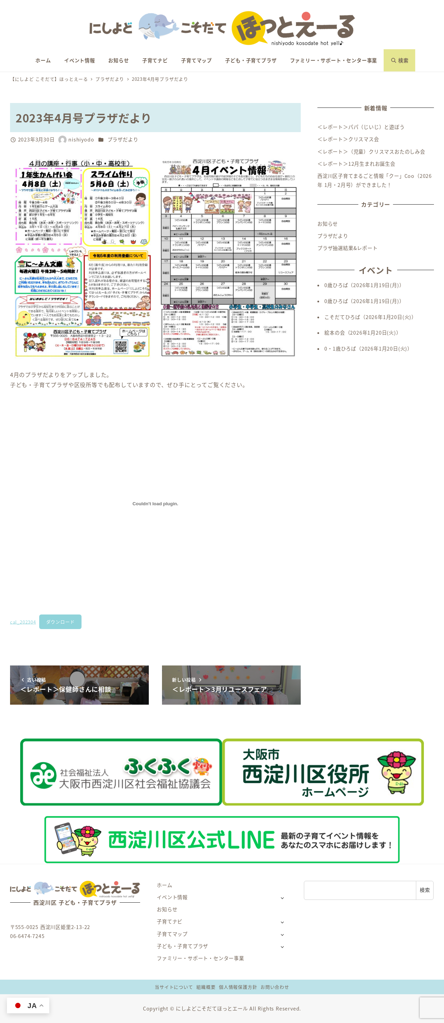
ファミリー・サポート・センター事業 (200, 958)
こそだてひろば (342, 316)
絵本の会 (334, 332)
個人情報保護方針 (238, 986)
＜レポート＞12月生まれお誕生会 (356, 163)
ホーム (164, 885)
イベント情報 (172, 897)
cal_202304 (23, 621)
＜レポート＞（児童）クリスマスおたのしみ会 (371, 151)
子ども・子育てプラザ (182, 946)
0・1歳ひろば (340, 348)
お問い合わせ (275, 986)
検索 (425, 889)
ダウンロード (60, 621)
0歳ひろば (336, 285)
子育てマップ (172, 933)
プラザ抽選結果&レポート (347, 247)
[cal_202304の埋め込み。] (155, 504)
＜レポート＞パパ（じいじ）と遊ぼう (361, 126)
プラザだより (123, 139)
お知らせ (327, 223)
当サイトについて (174, 986)
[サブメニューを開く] (282, 898)
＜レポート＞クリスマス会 (348, 139)
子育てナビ (169, 921)
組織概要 (205, 986)
